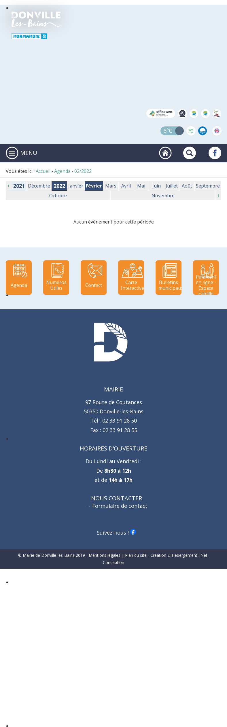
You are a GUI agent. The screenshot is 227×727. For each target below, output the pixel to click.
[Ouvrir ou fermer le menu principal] (12, 153)
